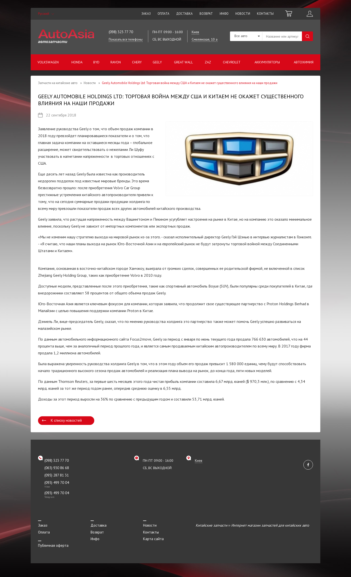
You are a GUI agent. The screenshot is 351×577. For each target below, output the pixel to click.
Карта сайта (153, 538)
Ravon (115, 62)
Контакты (265, 14)
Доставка (184, 14)
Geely (157, 62)
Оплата (163, 14)
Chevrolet (232, 62)
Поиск (307, 36)
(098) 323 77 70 (121, 31)
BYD (96, 62)
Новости (242, 14)
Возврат (206, 14)
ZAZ (208, 62)
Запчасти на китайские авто (58, 83)
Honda (76, 62)
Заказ (146, 14)
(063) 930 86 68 (56, 467)
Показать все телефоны (126, 39)
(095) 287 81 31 (56, 475)
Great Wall (183, 62)
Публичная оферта (53, 545)
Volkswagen (48, 62)
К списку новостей (66, 420)
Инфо (224, 14)
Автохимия (303, 62)
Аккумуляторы (267, 62)
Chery (137, 62)
